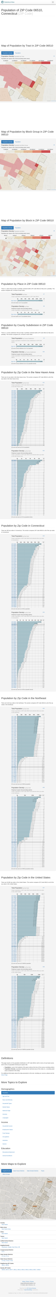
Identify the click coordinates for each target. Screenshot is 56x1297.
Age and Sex (6, 1096)
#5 (54, 231)
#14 (44, 612)
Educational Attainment (9, 1152)
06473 (7, 1269)
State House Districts (18, 1171)
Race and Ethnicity (7, 1100)
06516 (31, 1269)
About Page (4, 1075)
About (23, 1281)
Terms (27, 1281)
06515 (27, 1269)
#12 (44, 450)
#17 (44, 887)
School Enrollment (7, 1155)
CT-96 (11, 1260)
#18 (44, 966)
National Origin (6, 1110)
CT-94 (7, 1260)
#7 (44, 294)
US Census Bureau (31, 1288)
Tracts (42, 1171)
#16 (44, 787)
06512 (15, 1269)
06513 (19, 1269)
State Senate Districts (32, 1171)
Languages (5, 1117)
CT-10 (3, 1256)
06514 (23, 1269)
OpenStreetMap (28, 1289)
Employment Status (8, 1129)
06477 (11, 1269)
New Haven (5, 1224)
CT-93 (3, 1260)
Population (18, 53)
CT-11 (7, 1256)
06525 (38, 1269)
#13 (44, 536)
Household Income (7, 1126)
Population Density (7, 53)
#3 (54, 145)
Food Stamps (6, 1133)
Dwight (9, 1247)
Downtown (4, 1247)
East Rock (15, 1247)
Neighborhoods (7, 1171)
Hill (19, 1247)
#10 (44, 351)
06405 (3, 1269)
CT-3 (3, 1251)
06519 (7, 1265)
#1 (54, 56)
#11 (44, 382)
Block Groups (6, 1174)
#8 (44, 306)
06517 (35, 1269)
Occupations (6, 1136)
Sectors (4, 1144)
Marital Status (6, 1107)
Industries (5, 1140)
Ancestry (5, 1114)
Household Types (7, 1103)
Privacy (32, 1281)
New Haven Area (6, 1229)
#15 (44, 708)
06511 (3, 1265)
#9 (44, 338)
